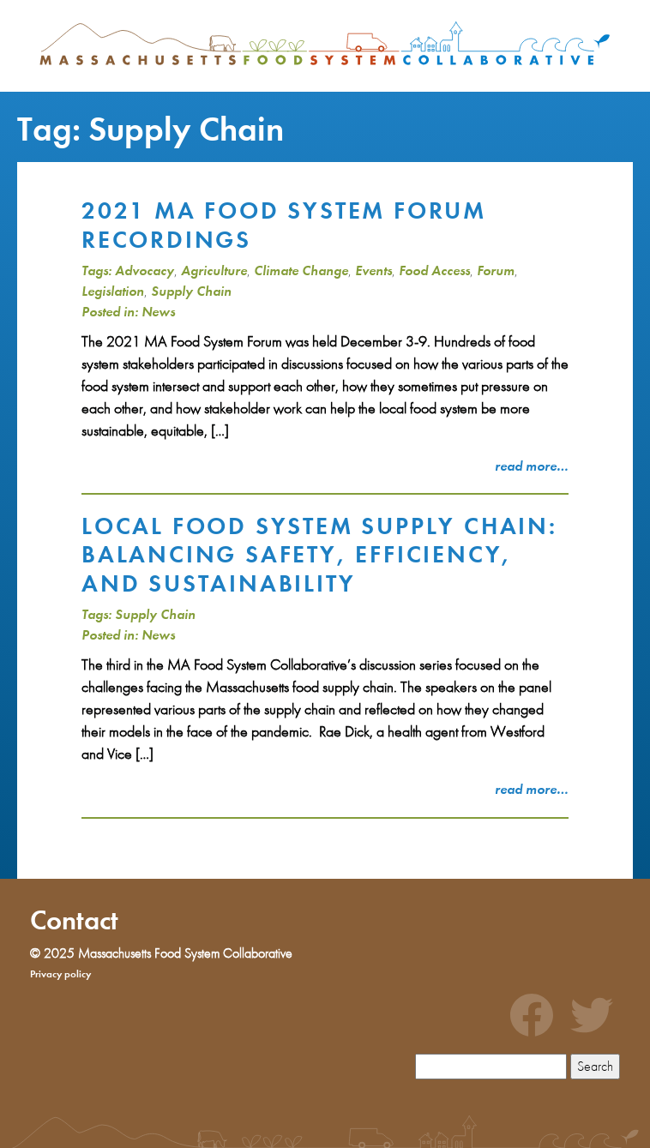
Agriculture (214, 270)
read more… (532, 466)
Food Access (434, 270)
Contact (74, 920)
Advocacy (144, 270)
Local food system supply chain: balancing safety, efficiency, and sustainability (319, 555)
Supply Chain (191, 291)
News (158, 312)
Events (373, 270)
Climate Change (301, 270)
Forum (496, 270)
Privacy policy (60, 973)
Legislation (112, 291)
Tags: (96, 270)
